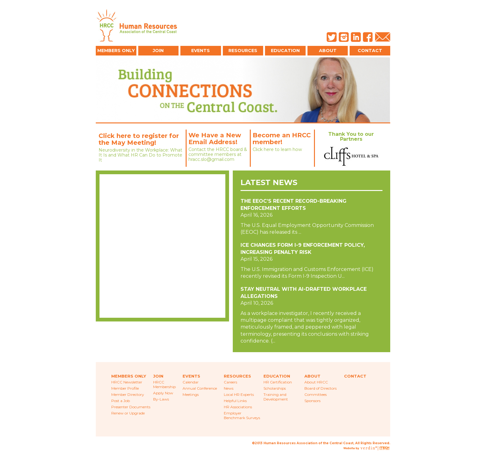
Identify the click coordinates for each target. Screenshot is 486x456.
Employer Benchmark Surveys (242, 415)
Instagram (344, 37)
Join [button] (158, 50)
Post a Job (120, 400)
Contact (370, 50)
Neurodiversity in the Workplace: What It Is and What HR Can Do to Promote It (140, 155)
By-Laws (161, 399)
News (228, 388)
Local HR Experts (239, 394)
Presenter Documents (130, 407)
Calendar (191, 382)
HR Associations (238, 407)
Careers (230, 382)
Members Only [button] (116, 50)
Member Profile (125, 388)
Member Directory (127, 394)
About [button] (328, 50)
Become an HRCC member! (282, 138)
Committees (315, 394)
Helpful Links (235, 400)
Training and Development (275, 396)
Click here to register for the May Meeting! (139, 139)
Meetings (191, 394)
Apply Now (163, 393)
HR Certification (277, 382)
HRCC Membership (164, 384)
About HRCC (316, 382)
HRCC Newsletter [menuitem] (126, 382)
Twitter (332, 37)
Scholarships (274, 388)
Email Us (382, 37)
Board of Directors (320, 388)
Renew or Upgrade (128, 413)
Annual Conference (200, 388)
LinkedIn (356, 37)
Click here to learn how (277, 149)
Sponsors (312, 400)
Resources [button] (242, 50)
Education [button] (285, 50)
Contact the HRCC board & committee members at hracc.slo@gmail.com (217, 154)
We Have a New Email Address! (214, 138)
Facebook (368, 37)
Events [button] (200, 50)
